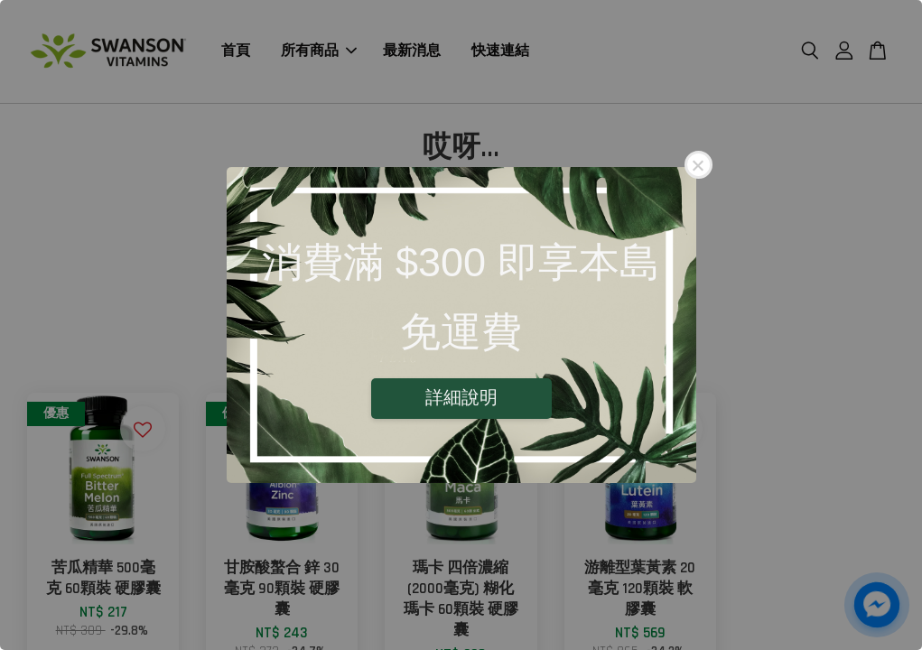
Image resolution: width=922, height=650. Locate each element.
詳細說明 (461, 397)
